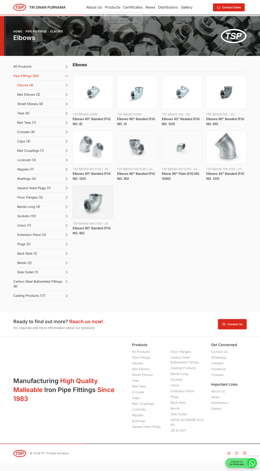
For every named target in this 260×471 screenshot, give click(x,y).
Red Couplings (143, 404)
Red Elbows (141, 369)
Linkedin (217, 363)
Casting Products (183, 368)
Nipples (137, 415)
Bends (175, 408)
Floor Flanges (180, 352)
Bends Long (179, 374)
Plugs (174, 397)
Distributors (173, 8)
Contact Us (219, 352)
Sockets (176, 379)
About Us (86, 8)
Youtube (217, 375)
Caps (136, 398)
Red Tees (139, 386)
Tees (135, 380)
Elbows (137, 363)
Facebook (218, 369)
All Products (141, 352)
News (152, 8)
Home (17, 31)
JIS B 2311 (178, 430)
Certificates (131, 8)
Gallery (194, 8)
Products (108, 8)
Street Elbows (142, 375)
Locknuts (138, 409)
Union (174, 385)
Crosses (138, 392)
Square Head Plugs (146, 427)
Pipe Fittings (36, 31)
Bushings (138, 421)
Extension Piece (182, 391)
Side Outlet (178, 414)
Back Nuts (178, 403)
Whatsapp (218, 357)
